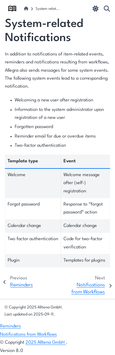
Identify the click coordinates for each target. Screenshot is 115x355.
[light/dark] (95, 8)
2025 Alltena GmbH (45, 342)
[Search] (107, 8)
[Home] (26, 9)
